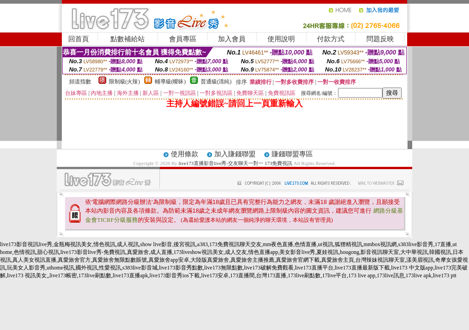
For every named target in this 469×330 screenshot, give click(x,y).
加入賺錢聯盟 (235, 154)
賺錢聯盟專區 (292, 154)
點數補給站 (127, 39)
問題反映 (380, 39)
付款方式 (330, 39)
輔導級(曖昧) (170, 81)
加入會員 (231, 39)
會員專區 (182, 39)
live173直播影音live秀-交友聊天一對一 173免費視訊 (235, 163)
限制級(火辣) (124, 81)
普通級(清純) (216, 81)
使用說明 (281, 39)
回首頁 (78, 39)
